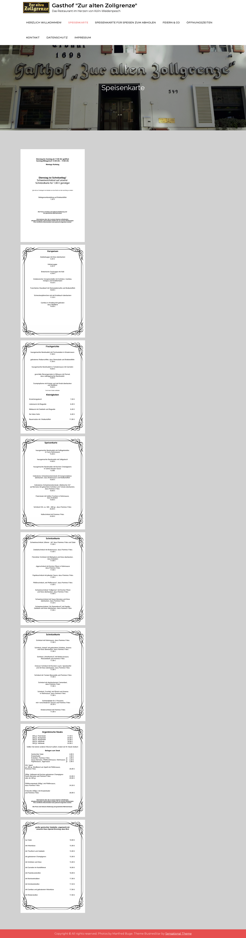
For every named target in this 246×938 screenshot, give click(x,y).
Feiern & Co (171, 22)
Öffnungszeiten (199, 22)
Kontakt (33, 37)
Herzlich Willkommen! (43, 22)
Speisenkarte (78, 22)
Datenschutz (57, 37)
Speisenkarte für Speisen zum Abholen (125, 22)
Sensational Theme (178, 933)
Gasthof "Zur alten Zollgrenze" (94, 5)
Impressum (82, 37)
